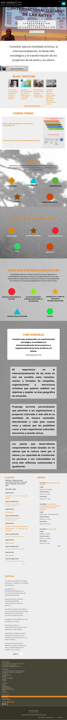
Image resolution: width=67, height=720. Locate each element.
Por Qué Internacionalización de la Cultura (12, 663)
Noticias (4, 685)
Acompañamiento (6, 675)
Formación (5, 673)
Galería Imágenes (6, 699)
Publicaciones (5, 686)
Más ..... (60, 546)
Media (3, 690)
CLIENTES (9, 477)
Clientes (4, 680)
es (59, 1)
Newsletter (5, 692)
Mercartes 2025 (51, 529)
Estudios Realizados (7, 688)
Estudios (4, 676)
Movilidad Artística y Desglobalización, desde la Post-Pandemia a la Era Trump (16, 627)
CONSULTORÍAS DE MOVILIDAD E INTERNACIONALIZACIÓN (21, 140)
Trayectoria (5, 698)
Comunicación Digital (7, 678)
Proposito (4, 696)
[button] (5, 24)
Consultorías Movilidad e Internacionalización (13, 670)
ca (65, 1)
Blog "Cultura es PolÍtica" (8, 689)
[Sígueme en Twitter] (7, 704)
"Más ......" (24, 564)
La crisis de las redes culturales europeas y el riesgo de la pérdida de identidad (16, 583)
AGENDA (41, 477)
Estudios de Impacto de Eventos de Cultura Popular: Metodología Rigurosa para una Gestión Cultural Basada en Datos (50, 97)
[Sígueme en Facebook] (2, 704)
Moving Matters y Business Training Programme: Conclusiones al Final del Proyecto (39, 93)
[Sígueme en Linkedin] (5, 704)
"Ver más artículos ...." (33, 106)
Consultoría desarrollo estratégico (15, 536)
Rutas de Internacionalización (9, 665)
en (62, 1)
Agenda (4, 679)
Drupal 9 (56, 717)
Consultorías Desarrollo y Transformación (12, 672)
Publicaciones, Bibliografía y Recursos (11, 666)
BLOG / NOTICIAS (24, 76)
